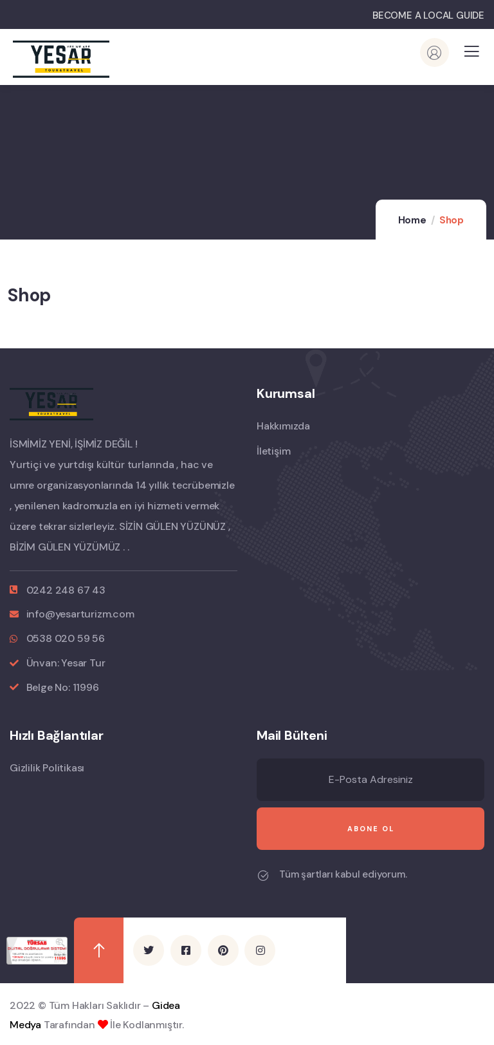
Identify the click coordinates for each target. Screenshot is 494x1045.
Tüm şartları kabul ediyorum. (343, 874)
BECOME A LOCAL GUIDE (428, 15)
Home (412, 220)
